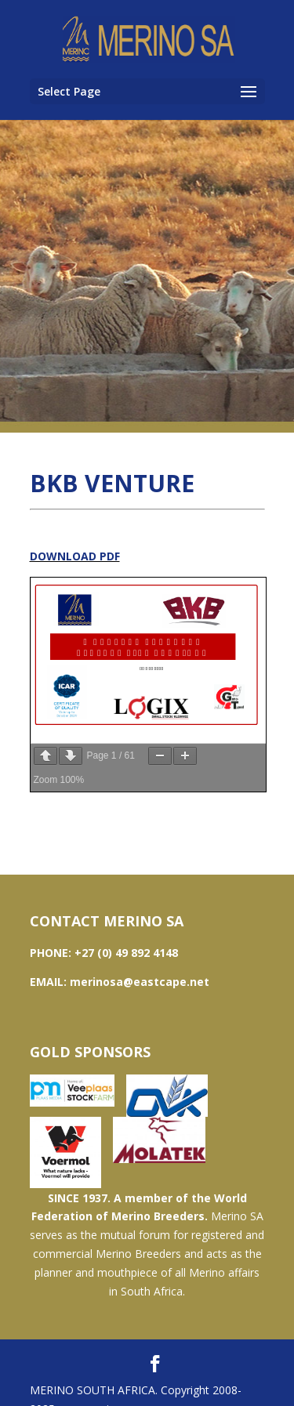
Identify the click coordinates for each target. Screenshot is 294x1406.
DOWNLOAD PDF (75, 556)
